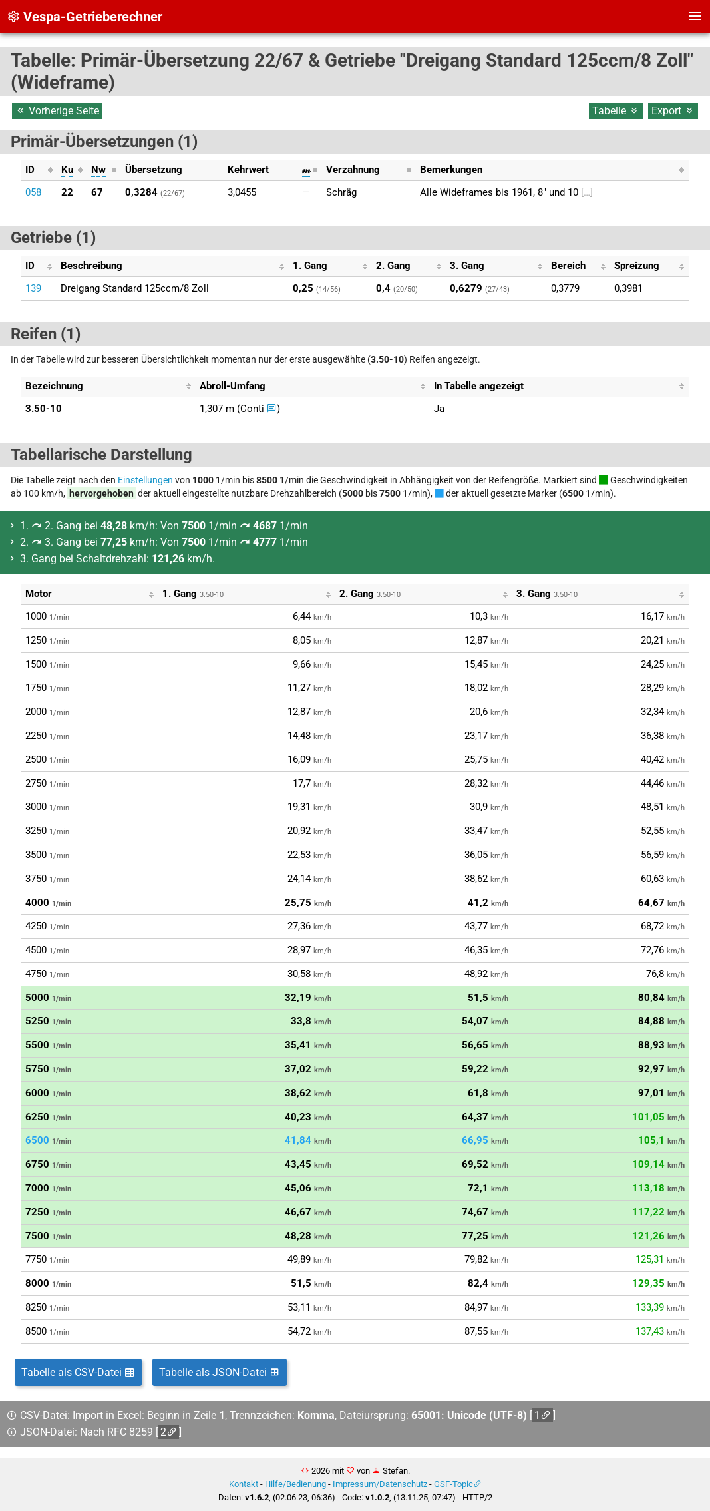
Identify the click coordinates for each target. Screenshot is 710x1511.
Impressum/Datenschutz (380, 1484)
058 (33, 192)
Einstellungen (145, 480)
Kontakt (243, 1484)
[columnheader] (39, 170)
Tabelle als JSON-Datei (219, 1372)
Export (673, 111)
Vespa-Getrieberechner (84, 17)
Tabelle (615, 111)
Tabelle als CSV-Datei (78, 1372)
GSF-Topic (453, 1484)
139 (33, 288)
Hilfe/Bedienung (295, 1484)
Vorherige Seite (57, 111)
